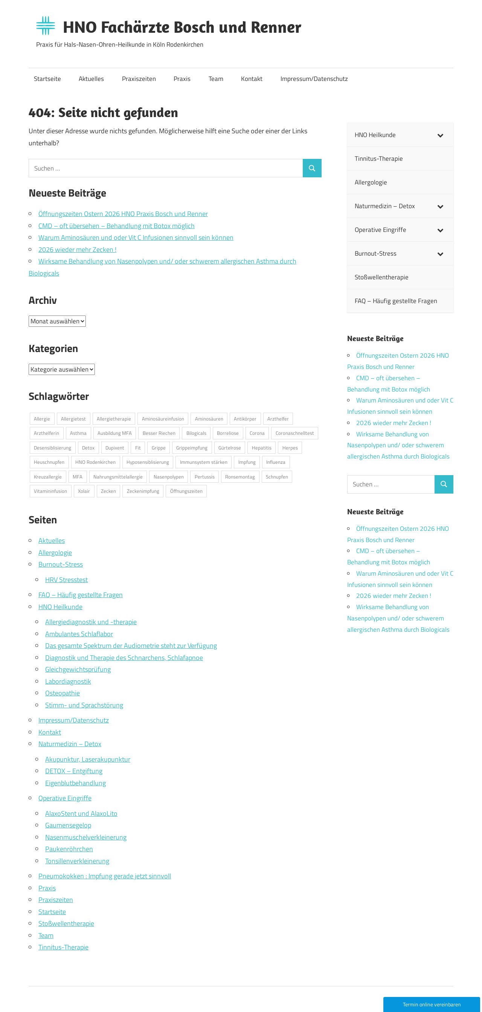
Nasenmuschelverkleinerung (86, 837)
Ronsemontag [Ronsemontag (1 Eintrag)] (240, 476)
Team (216, 79)
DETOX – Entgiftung (73, 771)
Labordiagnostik (68, 681)
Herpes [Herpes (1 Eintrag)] (290, 447)
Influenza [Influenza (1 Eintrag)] (275, 462)
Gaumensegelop (68, 825)
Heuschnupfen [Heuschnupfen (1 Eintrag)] (49, 462)
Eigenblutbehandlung (75, 783)
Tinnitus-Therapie (63, 947)
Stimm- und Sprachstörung (84, 705)
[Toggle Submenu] (440, 134)
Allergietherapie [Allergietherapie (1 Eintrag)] (114, 418)
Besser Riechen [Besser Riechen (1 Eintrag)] (159, 433)
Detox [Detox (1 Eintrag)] (88, 447)
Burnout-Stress (60, 564)
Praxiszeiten (139, 79)
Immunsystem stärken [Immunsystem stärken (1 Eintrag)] (203, 462)
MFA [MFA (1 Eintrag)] (77, 476)
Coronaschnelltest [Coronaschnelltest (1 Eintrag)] (295, 433)
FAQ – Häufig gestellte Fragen (80, 595)
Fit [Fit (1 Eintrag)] (138, 447)
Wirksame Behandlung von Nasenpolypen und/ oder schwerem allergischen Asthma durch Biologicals (398, 445)
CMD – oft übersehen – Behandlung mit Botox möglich (116, 226)
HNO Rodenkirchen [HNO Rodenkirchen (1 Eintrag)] (95, 462)
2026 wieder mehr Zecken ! (77, 249)
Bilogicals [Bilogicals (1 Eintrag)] (196, 433)
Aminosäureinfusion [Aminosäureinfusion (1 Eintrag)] (163, 418)
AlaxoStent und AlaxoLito (81, 813)
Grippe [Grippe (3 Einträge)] (159, 447)
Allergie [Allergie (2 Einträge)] (42, 418)
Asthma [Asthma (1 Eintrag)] (78, 433)
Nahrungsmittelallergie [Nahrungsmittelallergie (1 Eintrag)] (118, 476)
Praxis (182, 79)
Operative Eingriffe (65, 798)
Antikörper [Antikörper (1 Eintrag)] (245, 418)
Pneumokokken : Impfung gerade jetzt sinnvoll (104, 876)
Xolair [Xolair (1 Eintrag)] (84, 491)
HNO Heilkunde (60, 607)
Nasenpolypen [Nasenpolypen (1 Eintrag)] (169, 476)
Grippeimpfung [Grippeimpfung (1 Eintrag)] (191, 447)
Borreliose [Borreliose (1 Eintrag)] (228, 433)
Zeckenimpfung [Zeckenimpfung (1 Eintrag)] (143, 491)
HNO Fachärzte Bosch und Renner (182, 27)
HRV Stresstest (66, 580)
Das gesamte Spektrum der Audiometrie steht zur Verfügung (131, 645)
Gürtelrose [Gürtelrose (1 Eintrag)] (229, 447)
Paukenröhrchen (69, 849)
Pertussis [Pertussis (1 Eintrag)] (205, 476)
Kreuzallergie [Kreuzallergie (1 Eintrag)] (48, 476)
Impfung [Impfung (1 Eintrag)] (247, 462)
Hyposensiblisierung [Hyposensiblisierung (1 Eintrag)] (148, 462)
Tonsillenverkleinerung (77, 861)
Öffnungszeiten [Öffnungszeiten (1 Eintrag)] (186, 491)
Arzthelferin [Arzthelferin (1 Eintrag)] (46, 433)
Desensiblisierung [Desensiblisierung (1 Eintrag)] (52, 447)
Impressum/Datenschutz (314, 79)
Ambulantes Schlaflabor (79, 634)
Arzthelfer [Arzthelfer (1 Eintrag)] (278, 418)
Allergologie (55, 552)
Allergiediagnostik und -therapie (91, 622)
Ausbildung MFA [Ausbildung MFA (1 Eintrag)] (115, 433)
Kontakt (251, 79)
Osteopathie (62, 693)
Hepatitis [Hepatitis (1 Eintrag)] (262, 447)
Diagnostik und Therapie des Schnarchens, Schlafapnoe (124, 657)
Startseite (47, 79)
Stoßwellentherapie (66, 923)
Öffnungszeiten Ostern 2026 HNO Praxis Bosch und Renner (123, 214)
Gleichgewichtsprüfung (78, 669)
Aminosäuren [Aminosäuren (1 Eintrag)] (209, 418)
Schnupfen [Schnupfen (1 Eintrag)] (277, 476)
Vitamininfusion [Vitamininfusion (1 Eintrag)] (50, 491)
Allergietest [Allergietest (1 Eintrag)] (73, 418)
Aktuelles (91, 79)
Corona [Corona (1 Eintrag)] (257, 433)
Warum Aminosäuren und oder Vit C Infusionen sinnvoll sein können (135, 237)
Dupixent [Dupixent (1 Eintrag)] (114, 447)
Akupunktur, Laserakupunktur (87, 759)
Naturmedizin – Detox (69, 744)
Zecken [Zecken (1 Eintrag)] (108, 491)
